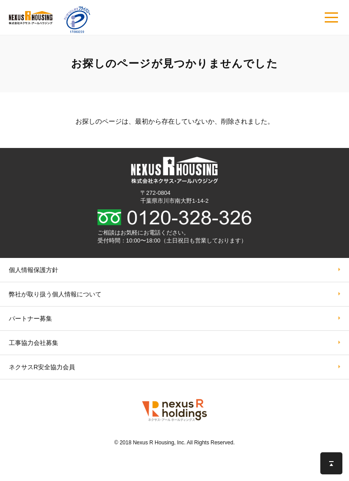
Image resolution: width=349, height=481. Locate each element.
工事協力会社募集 (33, 342)
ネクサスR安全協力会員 (42, 367)
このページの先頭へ (331, 463)
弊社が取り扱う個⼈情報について (55, 294)
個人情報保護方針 (33, 269)
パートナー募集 (30, 318)
